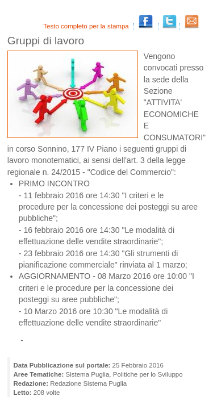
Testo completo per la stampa (87, 26)
